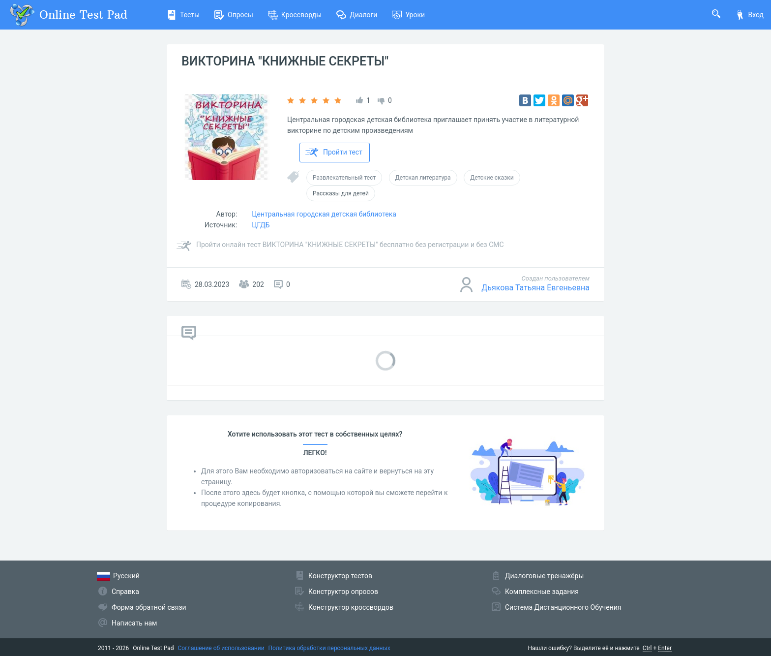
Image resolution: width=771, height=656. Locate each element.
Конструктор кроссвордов (350, 607)
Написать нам (134, 623)
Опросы (233, 15)
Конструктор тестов (340, 576)
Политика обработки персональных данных (329, 648)
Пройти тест (333, 152)
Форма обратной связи (149, 607)
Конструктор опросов (343, 591)
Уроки (408, 15)
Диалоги (356, 15)
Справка (125, 591)
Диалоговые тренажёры (544, 576)
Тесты (183, 15)
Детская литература (423, 177)
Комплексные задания (542, 591)
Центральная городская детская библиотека (324, 214)
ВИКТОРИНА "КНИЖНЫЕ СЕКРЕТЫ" (284, 61)
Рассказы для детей (341, 193)
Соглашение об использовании (221, 648)
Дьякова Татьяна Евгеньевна (535, 287)
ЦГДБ (260, 225)
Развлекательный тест (344, 177)
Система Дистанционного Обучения (563, 607)
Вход (749, 15)
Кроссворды (295, 15)
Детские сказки (491, 177)
